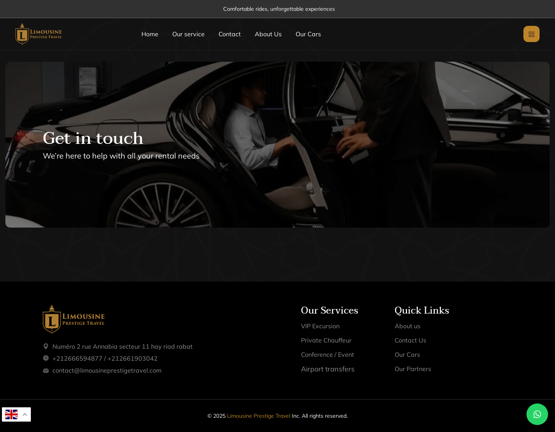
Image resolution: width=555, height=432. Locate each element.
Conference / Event (327, 354)
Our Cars (308, 34)
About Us (268, 34)
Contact (230, 34)
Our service (188, 34)
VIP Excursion (320, 326)
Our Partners (413, 369)
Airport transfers (328, 368)
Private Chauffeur (326, 340)
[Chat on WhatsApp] (537, 414)
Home (149, 34)
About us (407, 326)
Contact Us (410, 340)
